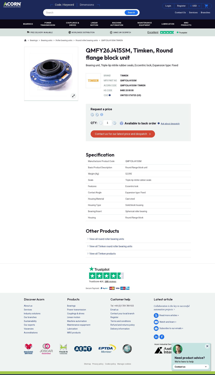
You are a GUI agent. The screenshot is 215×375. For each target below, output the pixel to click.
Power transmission (47, 24)
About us (28, 306)
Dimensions (87, 4)
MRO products (186, 24)
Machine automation (116, 24)
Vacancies (29, 329)
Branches (205, 12)
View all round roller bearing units (106, 239)
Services (193, 12)
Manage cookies (124, 364)
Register (181, 6)
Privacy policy (97, 364)
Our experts (29, 325)
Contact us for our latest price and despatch (121, 133)
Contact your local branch (122, 313)
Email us (114, 309)
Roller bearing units (64, 40)
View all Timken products (102, 253)
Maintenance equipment (145, 24)
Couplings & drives (72, 24)
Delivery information (120, 329)
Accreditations (31, 332)
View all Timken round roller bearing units (110, 246)
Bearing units (46, 40)
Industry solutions (32, 313)
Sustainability (30, 321)
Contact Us (180, 12)
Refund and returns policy (122, 325)
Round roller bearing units (87, 40)
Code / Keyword (64, 4)
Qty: (94, 123)
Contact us (191, 366)
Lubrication (168, 24)
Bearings (28, 24)
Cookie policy (110, 364)
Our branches (30, 317)
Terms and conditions (120, 321)
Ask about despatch (170, 123)
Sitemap (87, 364)
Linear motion (94, 24)
